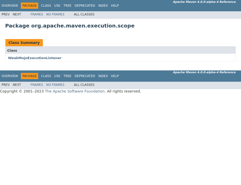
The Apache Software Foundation (75, 91)
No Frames (55, 14)
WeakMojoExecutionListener (34, 58)
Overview (10, 5)
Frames (36, 14)
